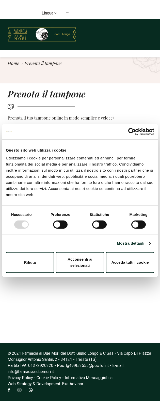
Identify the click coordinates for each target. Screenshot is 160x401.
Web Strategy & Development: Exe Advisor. (46, 383)
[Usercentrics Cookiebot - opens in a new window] (132, 132)
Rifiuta (30, 262)
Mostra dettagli (130, 243)
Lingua (49, 13)
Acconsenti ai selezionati (80, 262)
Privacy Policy (20, 377)
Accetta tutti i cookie (130, 262)
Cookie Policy (49, 377)
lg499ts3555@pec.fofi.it (87, 365)
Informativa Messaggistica (89, 377)
